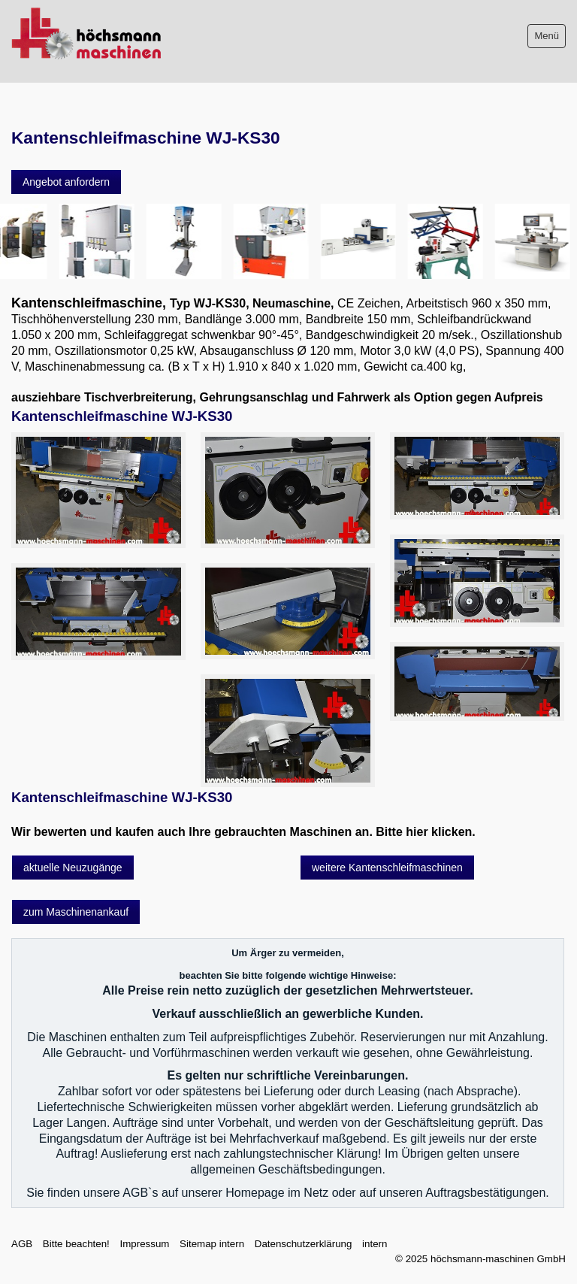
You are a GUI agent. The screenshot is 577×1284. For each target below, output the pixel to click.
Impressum (144, 1243)
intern (374, 1243)
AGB (21, 1243)
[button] (66, 182)
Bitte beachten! (76, 1243)
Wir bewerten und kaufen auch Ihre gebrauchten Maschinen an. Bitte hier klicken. (243, 831)
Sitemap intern (212, 1243)
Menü (546, 35)
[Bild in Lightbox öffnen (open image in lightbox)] (98, 490)
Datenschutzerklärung (303, 1243)
